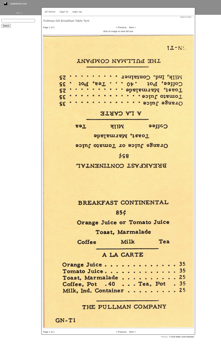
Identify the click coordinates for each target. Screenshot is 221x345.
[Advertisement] (208, 77)
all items (50, 11)
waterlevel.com (18, 3)
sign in (19, 13)
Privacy (164, 337)
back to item (186, 17)
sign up (77, 11)
